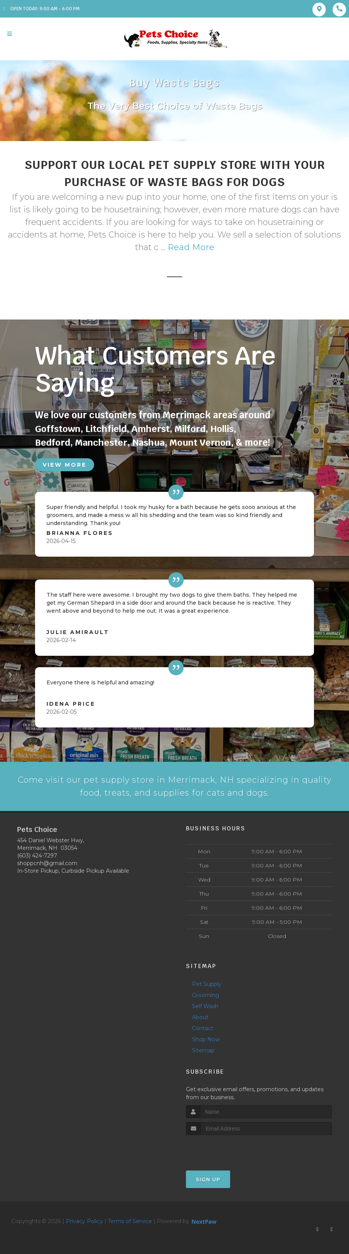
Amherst (150, 429)
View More (64, 464)
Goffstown (57, 429)
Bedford (52, 442)
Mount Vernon (200, 442)
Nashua (148, 442)
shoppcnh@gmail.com (47, 863)
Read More (191, 247)
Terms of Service (130, 1221)
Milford (189, 429)
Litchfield (105, 429)
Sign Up (208, 1180)
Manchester (101, 442)
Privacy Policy (84, 1221)
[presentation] (226, 1149)
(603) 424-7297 (37, 856)
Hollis (222, 429)
